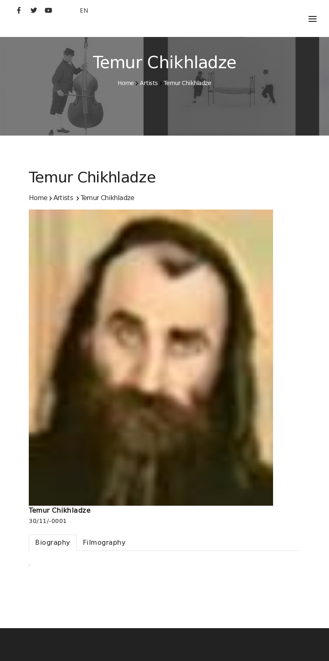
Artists (149, 83)
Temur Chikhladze (187, 83)
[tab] (52, 542)
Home (126, 83)
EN (84, 10)
